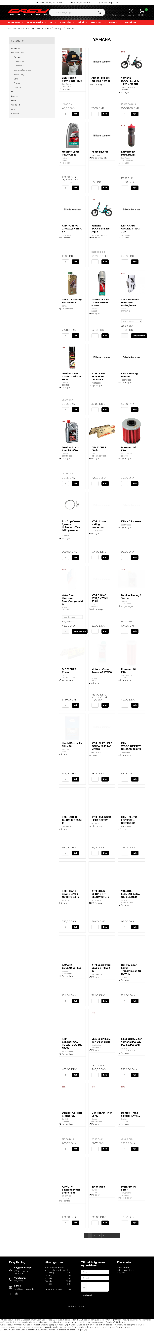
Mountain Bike (37, 22)
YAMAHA (20, 66)
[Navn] (95, 1271)
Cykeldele (17, 87)
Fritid (82, 22)
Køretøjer (67, 22)
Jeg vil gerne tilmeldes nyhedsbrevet (96, 1286)
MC (53, 22)
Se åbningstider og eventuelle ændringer (57, 1268)
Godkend (87, 1295)
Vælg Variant (139, 336)
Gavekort (130, 22)
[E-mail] (95, 1278)
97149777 (18, 1281)
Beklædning (19, 74)
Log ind (121, 1272)
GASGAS (20, 61)
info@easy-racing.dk (24, 1289)
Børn (16, 79)
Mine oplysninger (126, 1270)
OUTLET (115, 22)
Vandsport (98, 22)
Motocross (16, 22)
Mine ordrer (123, 1267)
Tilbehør (17, 83)
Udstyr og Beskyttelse (22, 70)
